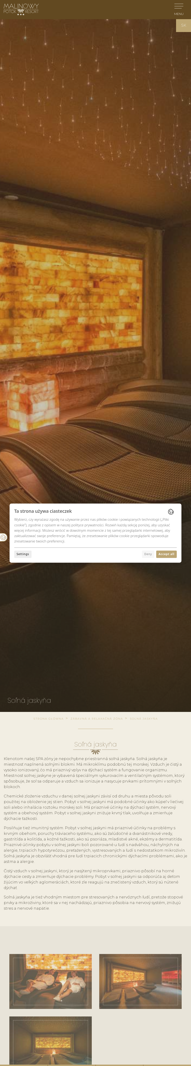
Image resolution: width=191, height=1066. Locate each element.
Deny (148, 554)
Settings (23, 554)
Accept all (166, 554)
